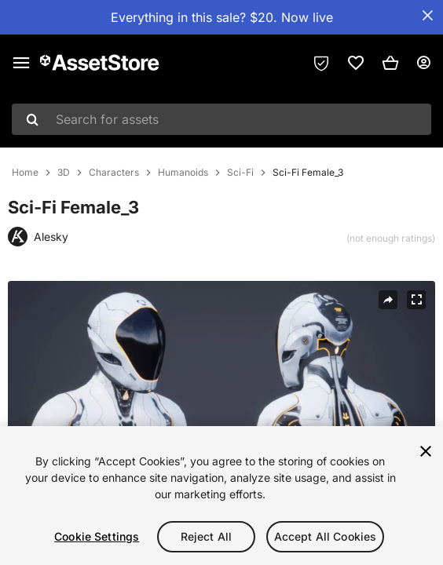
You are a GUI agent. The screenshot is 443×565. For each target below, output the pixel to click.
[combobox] (221, 119)
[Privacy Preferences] (321, 62)
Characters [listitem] (114, 172)
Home (25, 172)
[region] (221, 495)
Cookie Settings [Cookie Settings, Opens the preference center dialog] (96, 536)
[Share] (388, 299)
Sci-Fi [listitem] (240, 172)
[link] (355, 62)
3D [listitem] (63, 172)
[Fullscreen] (416, 299)
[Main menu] (21, 62)
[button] (390, 62)
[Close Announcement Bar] (427, 16)
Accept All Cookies (325, 536)
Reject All (206, 536)
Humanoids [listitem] (183, 172)
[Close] (425, 451)
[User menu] (423, 63)
